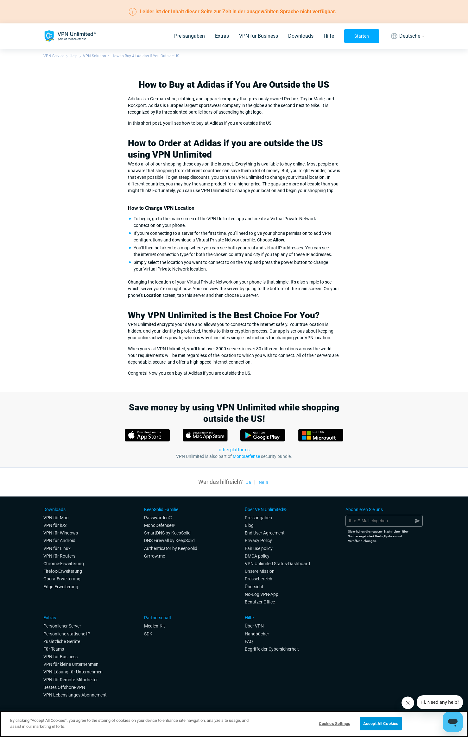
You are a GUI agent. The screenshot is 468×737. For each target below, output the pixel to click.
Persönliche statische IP (66, 633)
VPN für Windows (60, 532)
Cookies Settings (334, 723)
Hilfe (329, 36)
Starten (361, 36)
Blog (249, 525)
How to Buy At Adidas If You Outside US (145, 56)
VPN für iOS (54, 525)
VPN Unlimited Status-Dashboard (277, 563)
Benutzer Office (260, 601)
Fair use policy (259, 548)
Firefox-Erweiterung (62, 571)
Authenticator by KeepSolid (170, 548)
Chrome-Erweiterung (63, 563)
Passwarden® (158, 517)
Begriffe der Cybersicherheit (272, 649)
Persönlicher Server (62, 625)
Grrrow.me (154, 556)
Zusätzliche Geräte (61, 641)
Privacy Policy (258, 540)
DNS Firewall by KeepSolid (169, 540)
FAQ (249, 641)
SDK (148, 633)
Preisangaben (189, 36)
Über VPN (254, 625)
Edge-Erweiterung (60, 586)
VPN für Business (258, 36)
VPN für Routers (59, 556)
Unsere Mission (260, 571)
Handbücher (257, 633)
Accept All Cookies (380, 723)
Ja (248, 482)
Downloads (300, 36)
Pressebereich (258, 578)
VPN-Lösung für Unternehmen (73, 671)
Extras (222, 36)
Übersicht (254, 586)
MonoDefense (246, 456)
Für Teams (53, 649)
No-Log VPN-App (261, 594)
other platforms (234, 449)
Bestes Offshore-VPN (64, 687)
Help (74, 56)
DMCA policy (257, 556)
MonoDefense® (159, 525)
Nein (263, 482)
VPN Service (53, 56)
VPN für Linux (57, 548)
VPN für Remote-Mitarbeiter (70, 679)
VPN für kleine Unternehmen (70, 664)
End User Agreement (265, 532)
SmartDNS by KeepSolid (167, 532)
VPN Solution (94, 56)
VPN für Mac (55, 517)
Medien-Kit (154, 625)
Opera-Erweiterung (61, 578)
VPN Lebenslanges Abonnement (75, 694)
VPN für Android (59, 540)
